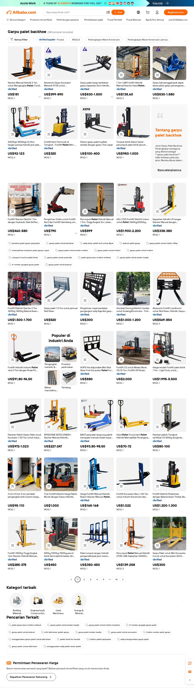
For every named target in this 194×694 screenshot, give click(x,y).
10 (116, 579)
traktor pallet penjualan (98, 639)
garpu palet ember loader (88, 632)
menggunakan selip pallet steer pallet (62, 646)
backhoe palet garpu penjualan (24, 243)
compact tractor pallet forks (23, 257)
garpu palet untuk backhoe (60, 243)
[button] (108, 12)
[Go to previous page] (71, 579)
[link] (190, 663)
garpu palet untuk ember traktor (71, 250)
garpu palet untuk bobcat (58, 264)
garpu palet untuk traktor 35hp (162, 243)
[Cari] (118, 12)
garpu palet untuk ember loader (133, 257)
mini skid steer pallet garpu (55, 632)
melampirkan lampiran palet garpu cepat (29, 250)
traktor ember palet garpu (156, 632)
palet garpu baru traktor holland (94, 257)
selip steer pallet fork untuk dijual (96, 243)
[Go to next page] (123, 579)
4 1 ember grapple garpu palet (24, 264)
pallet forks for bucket (68, 639)
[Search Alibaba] (75, 12)
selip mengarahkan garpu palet (133, 639)
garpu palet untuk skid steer (23, 646)
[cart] (148, 12)
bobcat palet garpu (129, 243)
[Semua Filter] (19, 39)
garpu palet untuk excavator (122, 632)
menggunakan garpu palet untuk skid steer (30, 639)
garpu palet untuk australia (58, 257)
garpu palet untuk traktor (107, 250)
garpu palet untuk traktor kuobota (103, 625)
